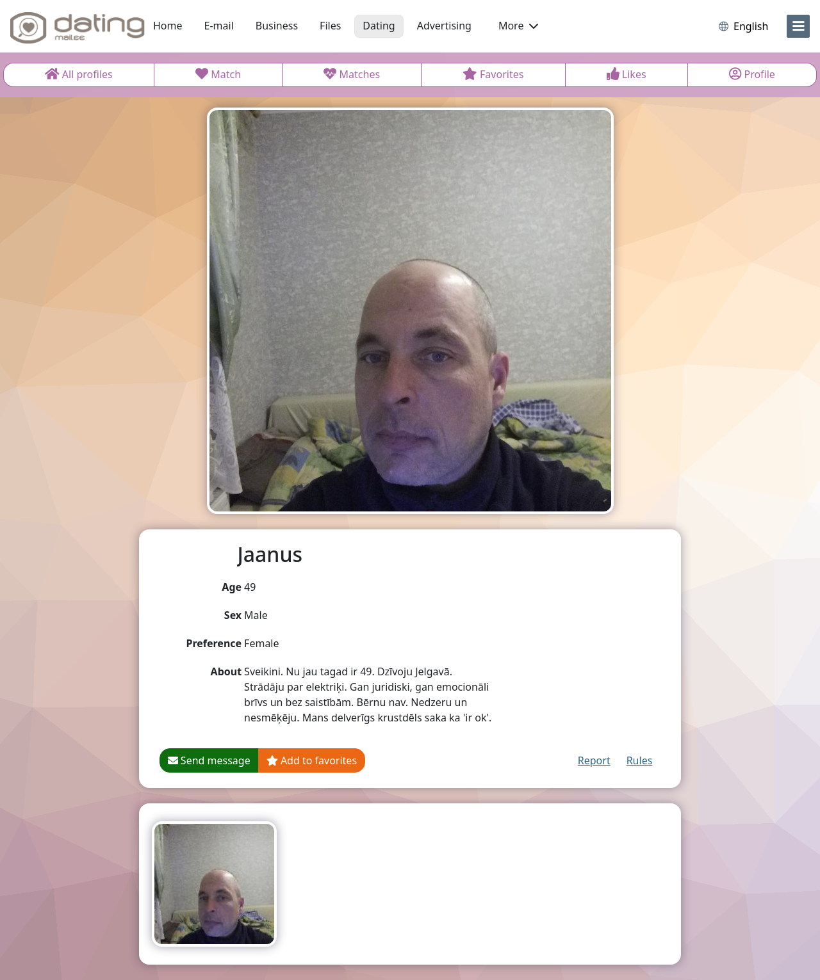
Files (330, 26)
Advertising (444, 26)
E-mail (219, 26)
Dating (379, 26)
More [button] (518, 26)
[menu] (798, 26)
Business (277, 26)
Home (168, 26)
